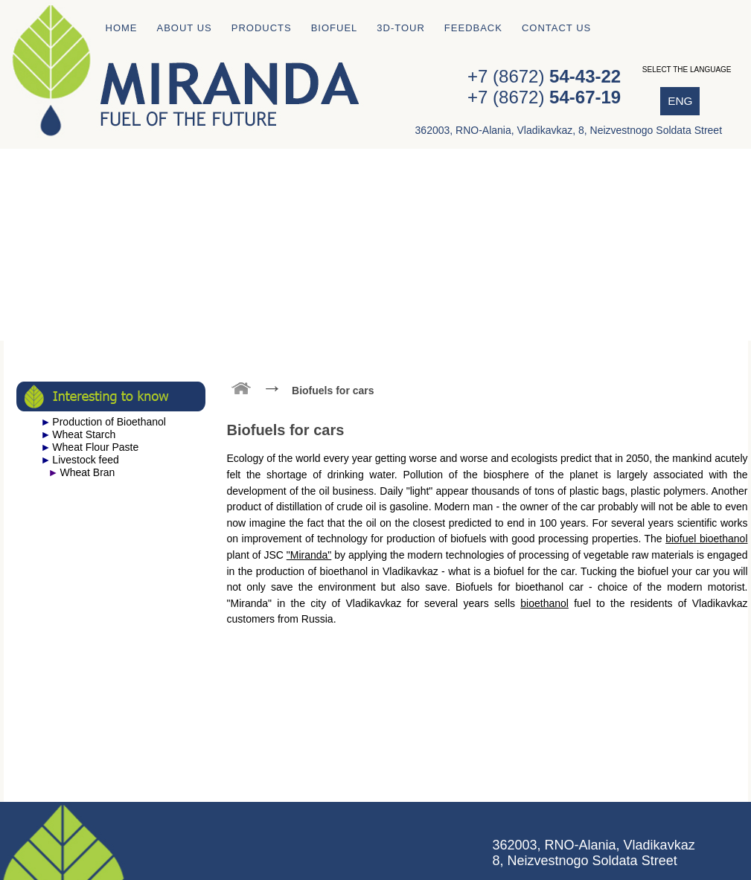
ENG (680, 100)
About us (184, 27)
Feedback (473, 27)
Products (261, 27)
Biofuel (334, 27)
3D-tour (401, 27)
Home (122, 27)
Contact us (556, 27)
